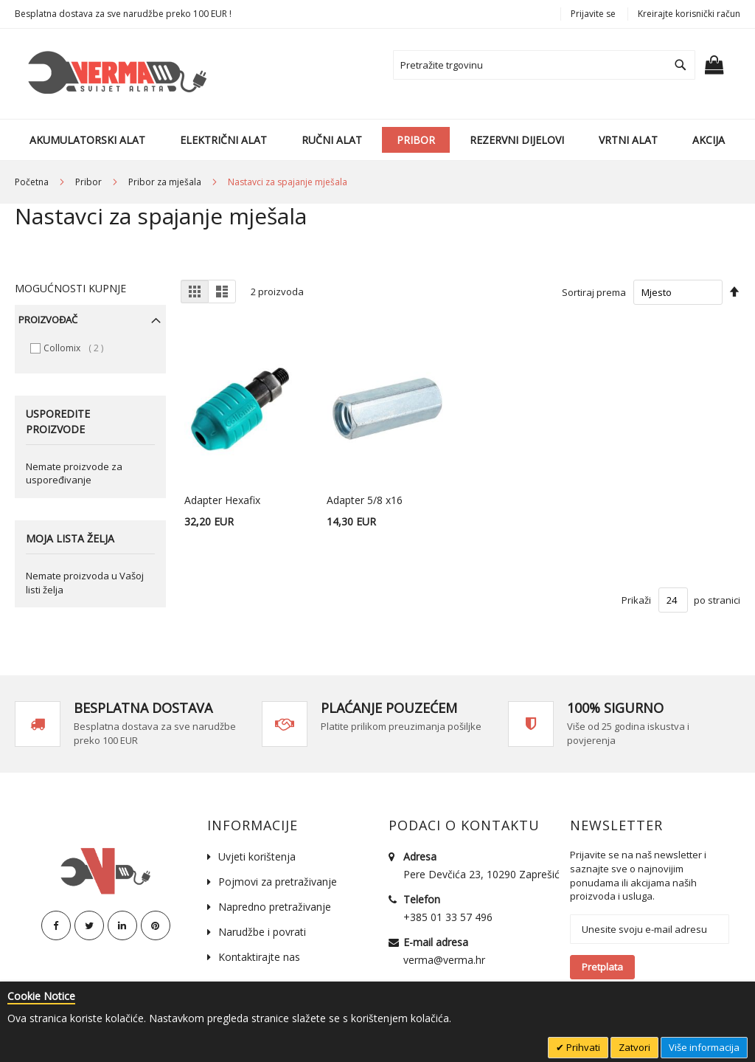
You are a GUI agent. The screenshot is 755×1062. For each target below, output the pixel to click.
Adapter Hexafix (222, 500)
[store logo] (115, 74)
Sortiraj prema (594, 292)
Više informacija (704, 1047)
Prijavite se (593, 13)
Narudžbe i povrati (262, 932)
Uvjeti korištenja (257, 856)
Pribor (89, 182)
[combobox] (544, 65)
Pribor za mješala (165, 182)
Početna (33, 182)
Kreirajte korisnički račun (689, 13)
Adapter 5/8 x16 (365, 500)
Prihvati (582, 1047)
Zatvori (634, 1047)
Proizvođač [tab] (47, 319)
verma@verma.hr (444, 960)
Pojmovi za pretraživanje (277, 882)
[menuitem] (87, 140)
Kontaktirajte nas (259, 957)
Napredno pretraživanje (274, 907)
